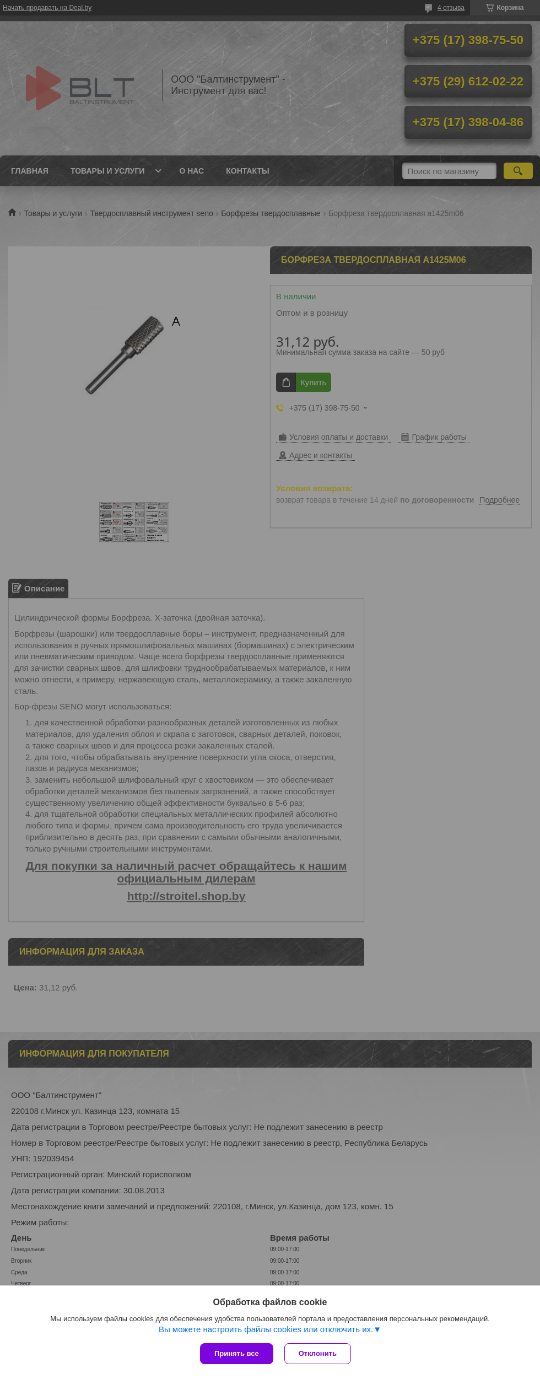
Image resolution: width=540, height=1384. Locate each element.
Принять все (236, 1353)
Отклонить (318, 1353)
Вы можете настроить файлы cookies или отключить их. (266, 1329)
